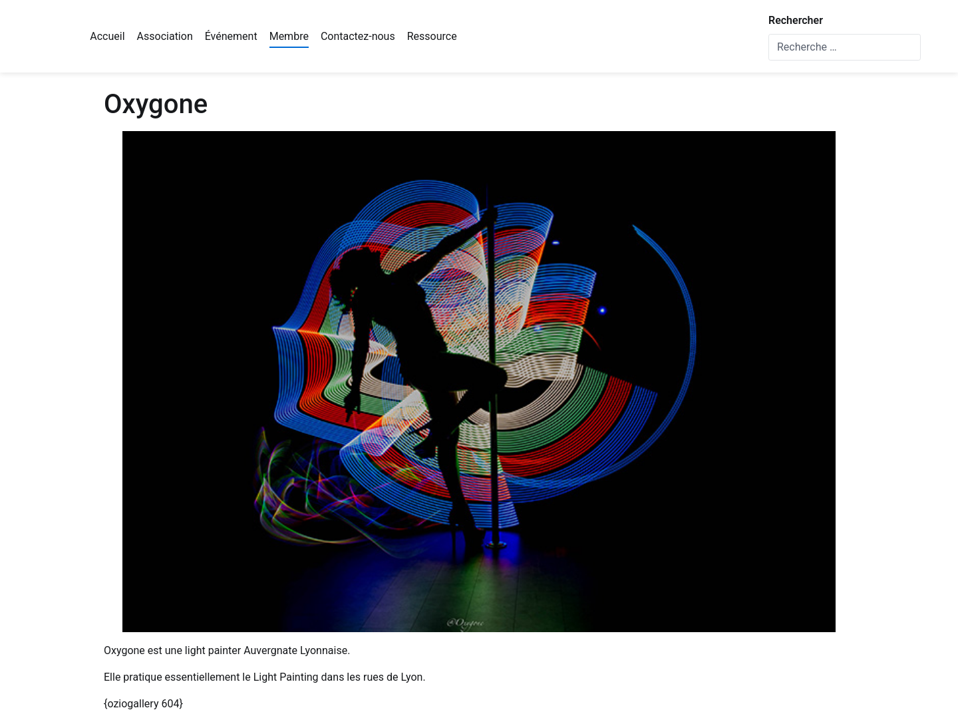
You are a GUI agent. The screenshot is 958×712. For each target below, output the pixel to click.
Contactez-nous (358, 36)
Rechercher (795, 20)
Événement (231, 36)
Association (165, 36)
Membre (289, 36)
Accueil (107, 36)
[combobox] (844, 47)
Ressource (432, 36)
